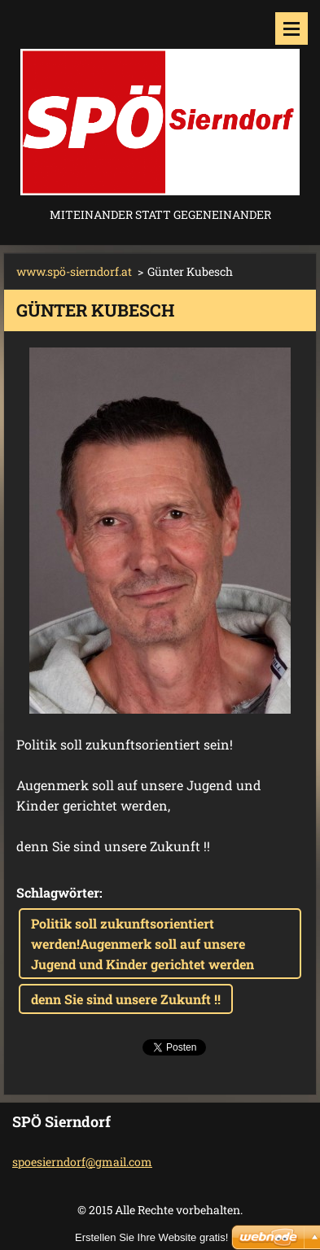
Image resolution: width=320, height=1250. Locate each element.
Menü (291, 28)
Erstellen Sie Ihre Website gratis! (151, 1237)
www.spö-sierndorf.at (74, 271)
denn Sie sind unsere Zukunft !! (126, 998)
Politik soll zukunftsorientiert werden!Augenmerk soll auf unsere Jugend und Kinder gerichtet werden (142, 943)
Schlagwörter (57, 892)
